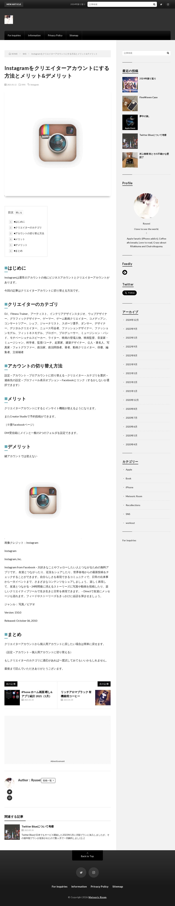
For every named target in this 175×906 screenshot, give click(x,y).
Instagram (35, 84)
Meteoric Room (134, 496)
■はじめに (17, 222)
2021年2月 (131, 382)
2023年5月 (131, 337)
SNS (23, 84)
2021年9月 (131, 364)
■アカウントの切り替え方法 (26, 233)
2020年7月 (131, 417)
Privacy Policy (55, 35)
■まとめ (16, 251)
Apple (129, 469)
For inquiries (14, 35)
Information (34, 35)
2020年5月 (131, 435)
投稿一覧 (47, 780)
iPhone (129, 487)
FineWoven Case (148, 97)
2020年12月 (132, 399)
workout (130, 522)
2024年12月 (132, 319)
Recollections (133, 505)
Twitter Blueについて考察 (38, 826)
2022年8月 (131, 355)
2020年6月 (131, 426)
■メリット (17, 239)
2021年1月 (131, 391)
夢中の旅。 (145, 116)
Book (128, 478)
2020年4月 (131, 444)
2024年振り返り (82, 4)
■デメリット (18, 245)
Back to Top (87, 856)
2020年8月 (131, 408)
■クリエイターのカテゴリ (25, 228)
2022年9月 (131, 346)
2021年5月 (131, 373)
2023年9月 (131, 328)
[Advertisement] (31, 737)
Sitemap (74, 35)
